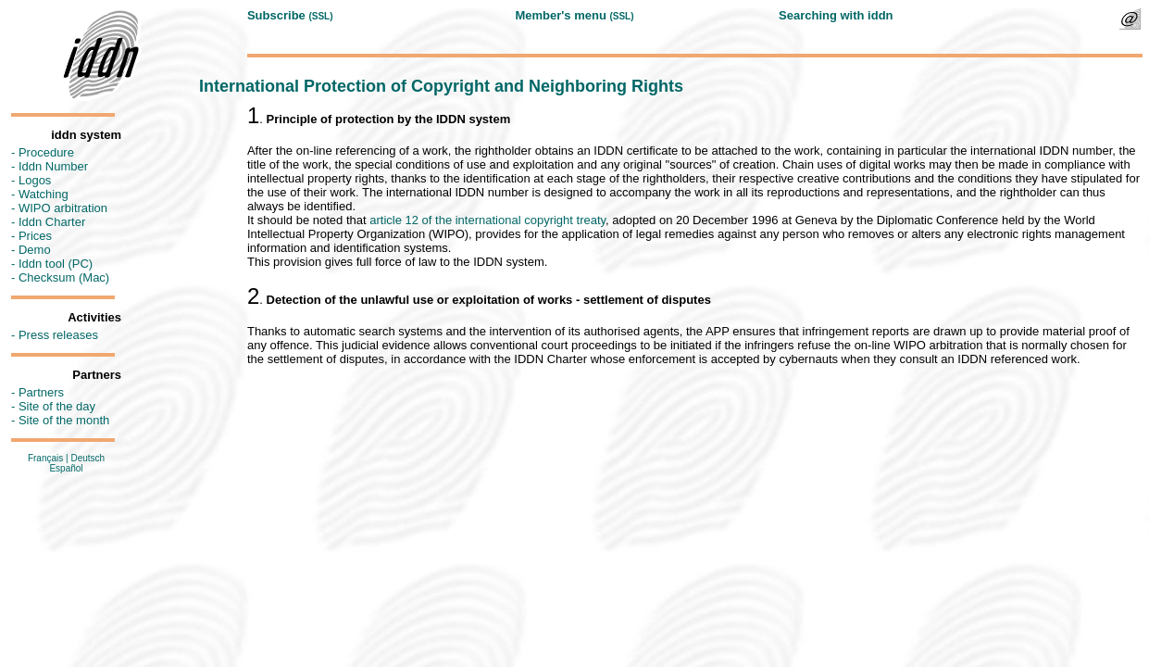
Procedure (46, 152)
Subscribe (276, 15)
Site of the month (64, 420)
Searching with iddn (836, 15)
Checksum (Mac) (64, 277)
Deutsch (87, 458)
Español (65, 468)
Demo (35, 250)
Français (45, 458)
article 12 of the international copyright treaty (487, 220)
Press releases (58, 335)
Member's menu (560, 15)
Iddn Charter (52, 222)
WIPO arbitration (63, 208)
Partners (41, 392)
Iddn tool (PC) (56, 264)
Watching (44, 194)
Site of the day (57, 406)
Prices (35, 236)
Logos (35, 180)
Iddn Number (53, 166)
